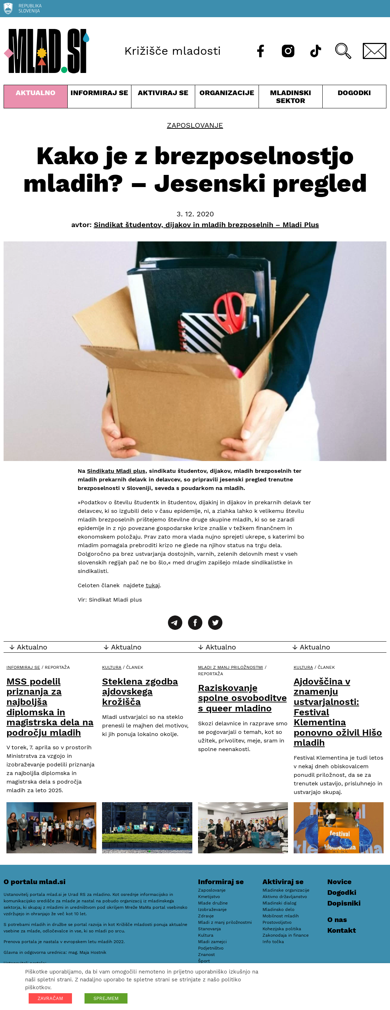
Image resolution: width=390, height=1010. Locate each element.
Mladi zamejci (212, 941)
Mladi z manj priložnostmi (230, 667)
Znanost (206, 954)
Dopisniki (344, 903)
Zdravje (206, 915)
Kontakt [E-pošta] (341, 930)
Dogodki (354, 92)
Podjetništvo (210, 948)
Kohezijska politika (282, 928)
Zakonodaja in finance (286, 935)
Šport (204, 961)
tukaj (153, 585)
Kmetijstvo (209, 896)
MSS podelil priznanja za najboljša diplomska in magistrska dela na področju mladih (49, 707)
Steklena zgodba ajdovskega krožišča (140, 691)
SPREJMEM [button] (106, 998)
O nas (337, 919)
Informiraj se (99, 98)
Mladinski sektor (290, 98)
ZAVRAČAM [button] (50, 998)
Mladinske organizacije (286, 890)
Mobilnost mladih (281, 915)
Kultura (111, 667)
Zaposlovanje (195, 125)
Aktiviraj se (163, 98)
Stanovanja (209, 928)
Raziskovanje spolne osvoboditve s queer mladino (242, 698)
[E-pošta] (374, 51)
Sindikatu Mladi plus (116, 470)
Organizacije (227, 98)
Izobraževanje (212, 909)
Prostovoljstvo (277, 922)
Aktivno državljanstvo (285, 896)
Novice (339, 881)
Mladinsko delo (278, 909)
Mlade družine (213, 903)
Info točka (273, 941)
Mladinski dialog (279, 903)
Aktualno (35, 98)
